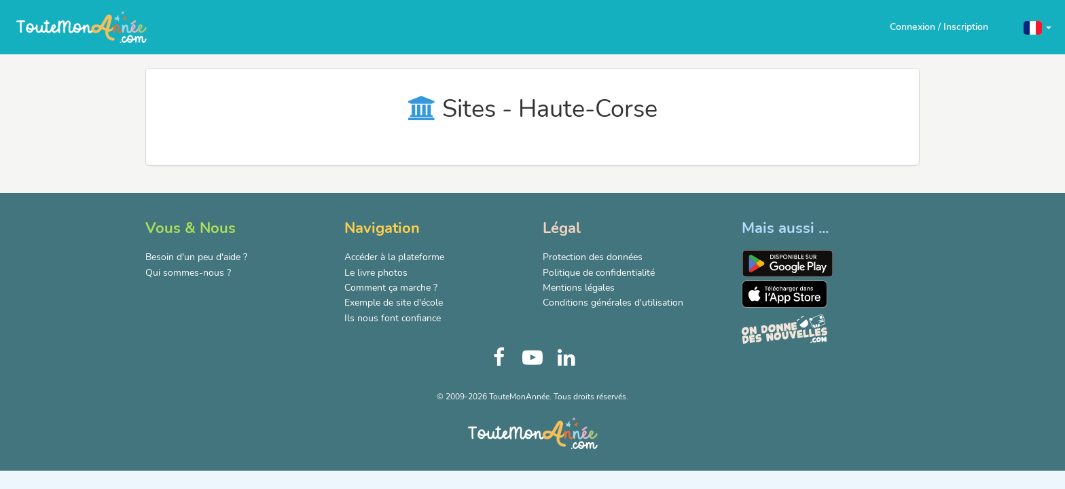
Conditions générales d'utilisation (613, 302)
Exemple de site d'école (393, 302)
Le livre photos (376, 272)
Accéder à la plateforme (394, 257)
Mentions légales (579, 287)
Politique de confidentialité (599, 272)
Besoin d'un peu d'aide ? (196, 257)
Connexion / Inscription (939, 26)
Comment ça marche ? (390, 287)
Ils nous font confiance (392, 318)
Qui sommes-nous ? (188, 272)
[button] (1037, 26)
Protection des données (593, 257)
